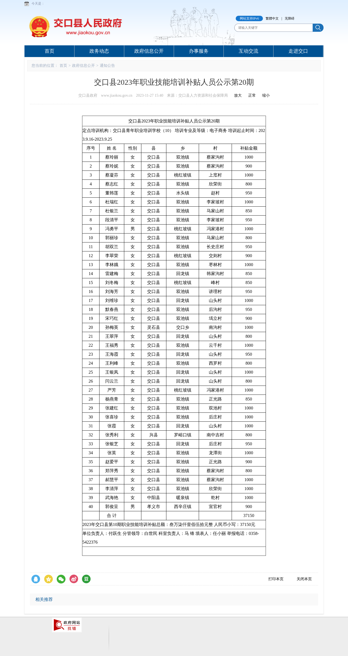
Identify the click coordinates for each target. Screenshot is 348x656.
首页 (49, 51)
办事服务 (199, 51)
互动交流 (248, 51)
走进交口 (298, 51)
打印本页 (276, 579)
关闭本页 (304, 579)
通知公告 (107, 66)
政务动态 (99, 51)
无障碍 (289, 18)
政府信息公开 (149, 51)
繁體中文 (272, 18)
